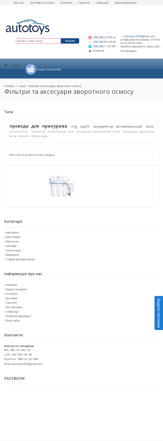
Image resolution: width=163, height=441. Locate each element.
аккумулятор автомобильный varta (52, 131)
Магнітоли (12, 241)
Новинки (11, 285)
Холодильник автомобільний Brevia (98, 131)
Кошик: (48, 69)
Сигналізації (13, 250)
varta (150, 126)
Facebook (98, 51)
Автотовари (13, 237)
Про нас (19, 2)
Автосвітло (12, 232)
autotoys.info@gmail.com (26, 364)
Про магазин (14, 307)
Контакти (66, 2)
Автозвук (11, 246)
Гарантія (84, 2)
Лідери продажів (16, 289)
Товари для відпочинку (20, 259)
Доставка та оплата (42, 2)
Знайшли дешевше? (18, 316)
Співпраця (102, 2)
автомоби (24, 136)
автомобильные (18, 131)
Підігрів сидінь (39, 136)
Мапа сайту (13, 320)
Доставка (11, 298)
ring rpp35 (80, 126)
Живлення (12, 255)
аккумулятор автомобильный (117, 126)
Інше (22, 86)
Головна (9, 86)
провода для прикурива (38, 126)
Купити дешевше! (126, 2)
